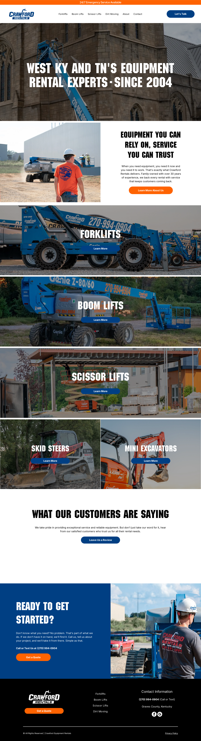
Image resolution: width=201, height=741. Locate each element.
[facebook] (154, 714)
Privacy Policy (171, 733)
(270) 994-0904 (47, 648)
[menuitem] (63, 14)
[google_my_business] (159, 714)
